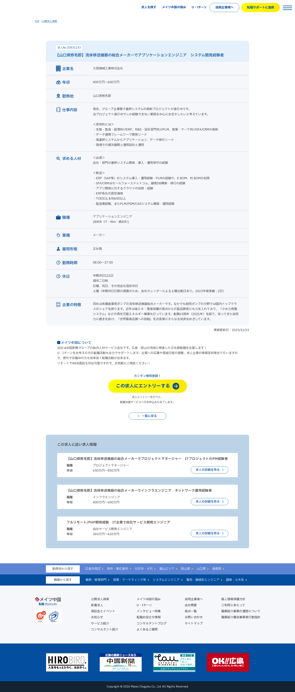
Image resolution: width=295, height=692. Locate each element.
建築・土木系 (235, 580)
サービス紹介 (100, 623)
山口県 (201, 569)
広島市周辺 (92, 569)
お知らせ (97, 617)
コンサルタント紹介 (104, 629)
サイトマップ (194, 623)
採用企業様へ (224, 7)
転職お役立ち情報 (149, 617)
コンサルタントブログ (152, 623)
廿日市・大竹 (144, 569)
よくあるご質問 (147, 629)
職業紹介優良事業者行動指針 (240, 617)
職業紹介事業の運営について (240, 611)
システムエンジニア (166, 580)
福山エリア (166, 569)
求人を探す (148, 7)
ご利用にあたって (233, 605)
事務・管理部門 (95, 580)
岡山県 (185, 569)
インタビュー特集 (149, 611)
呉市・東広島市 (117, 569)
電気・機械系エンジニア (202, 580)
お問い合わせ (194, 617)
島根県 (216, 569)
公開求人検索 (49, 21)
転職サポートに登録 (260, 7)
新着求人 (97, 605)
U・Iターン (199, 7)
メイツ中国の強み (174, 7)
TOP (37, 21)
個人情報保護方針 (233, 599)
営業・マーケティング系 (129, 580)
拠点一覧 (191, 611)
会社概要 (191, 605)
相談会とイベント (103, 611)
